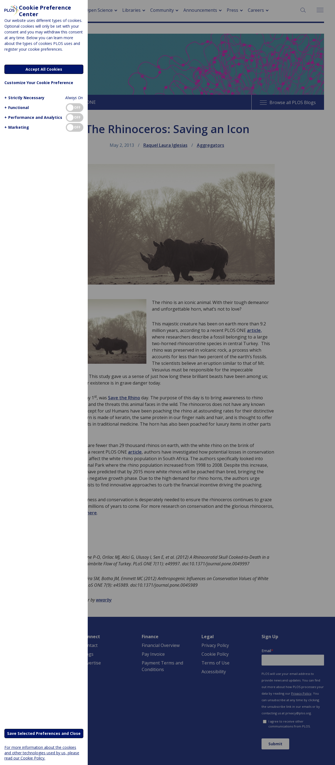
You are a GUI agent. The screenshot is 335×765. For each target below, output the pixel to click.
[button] (23, 97)
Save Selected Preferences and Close (44, 733)
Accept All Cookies (43, 69)
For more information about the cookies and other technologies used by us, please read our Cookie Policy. (41, 752)
